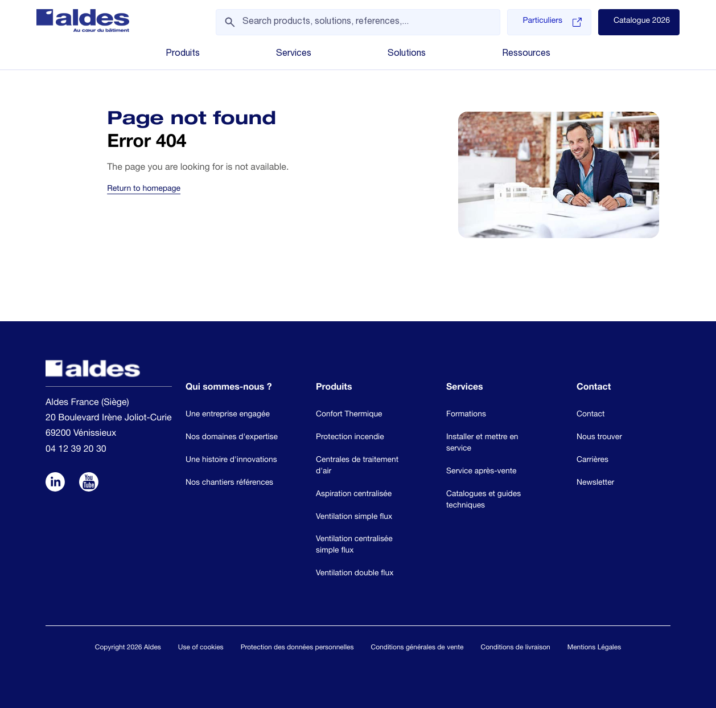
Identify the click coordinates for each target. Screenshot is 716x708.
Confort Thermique (349, 415)
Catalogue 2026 (642, 22)
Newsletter (595, 483)
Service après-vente (481, 472)
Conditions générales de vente (417, 648)
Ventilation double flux (354, 574)
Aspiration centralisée (354, 494)
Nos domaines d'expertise (232, 437)
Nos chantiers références (229, 483)
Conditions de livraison (515, 648)
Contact (590, 415)
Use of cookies (201, 648)
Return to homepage (143, 190)
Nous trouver (599, 437)
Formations (466, 415)
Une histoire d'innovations (231, 460)
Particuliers (551, 22)
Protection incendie (350, 437)
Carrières (592, 460)
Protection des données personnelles (297, 648)
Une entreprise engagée (228, 415)
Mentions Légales (594, 648)
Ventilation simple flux (354, 517)
